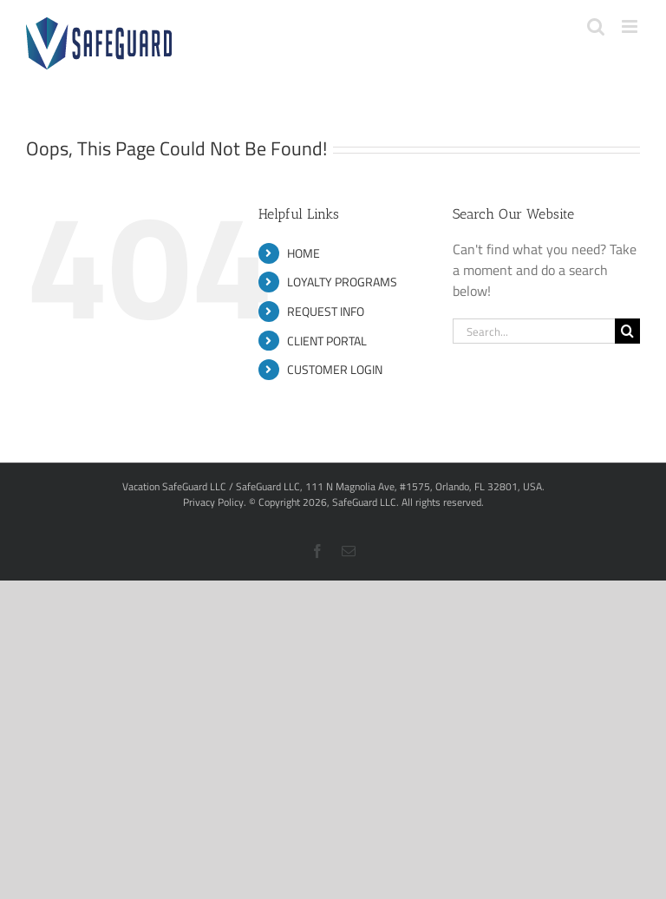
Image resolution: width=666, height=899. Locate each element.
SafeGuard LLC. (365, 502)
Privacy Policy (213, 502)
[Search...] (534, 331)
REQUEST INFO (325, 311)
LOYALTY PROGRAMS (342, 281)
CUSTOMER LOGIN (334, 369)
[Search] (627, 331)
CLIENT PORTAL (327, 340)
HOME (303, 253)
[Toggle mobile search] (595, 26)
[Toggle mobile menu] (631, 26)
